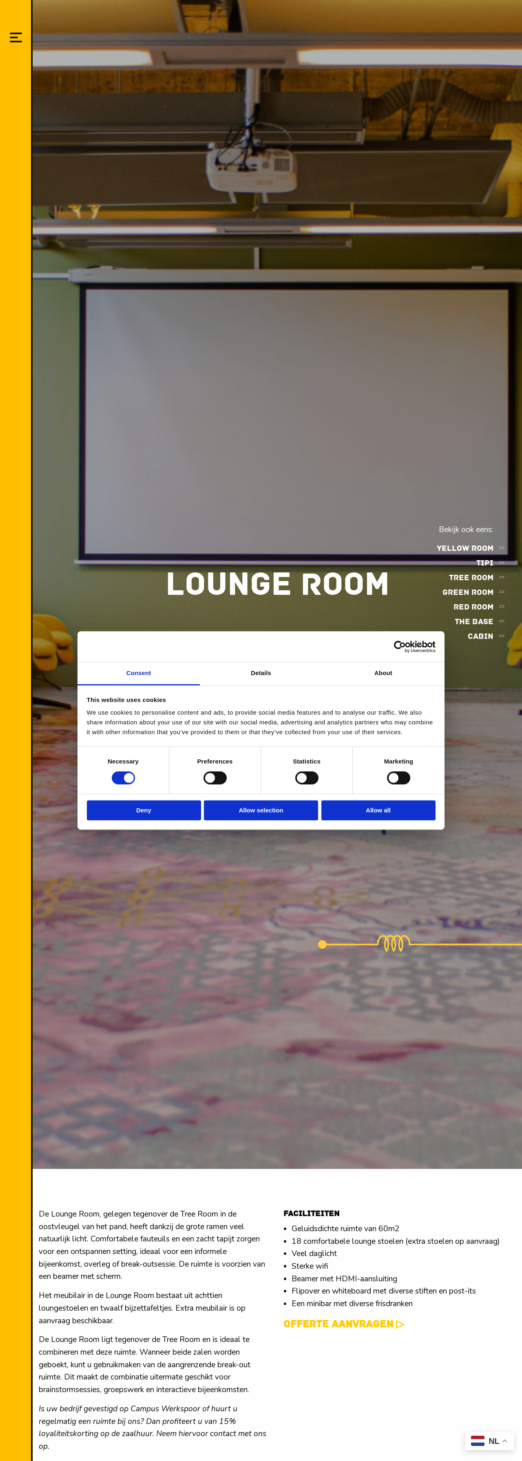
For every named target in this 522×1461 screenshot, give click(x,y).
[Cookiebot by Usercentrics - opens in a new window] (400, 646)
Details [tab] (261, 672)
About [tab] (383, 672)
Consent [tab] (138, 672)
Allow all (378, 810)
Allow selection (261, 810)
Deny (143, 810)
